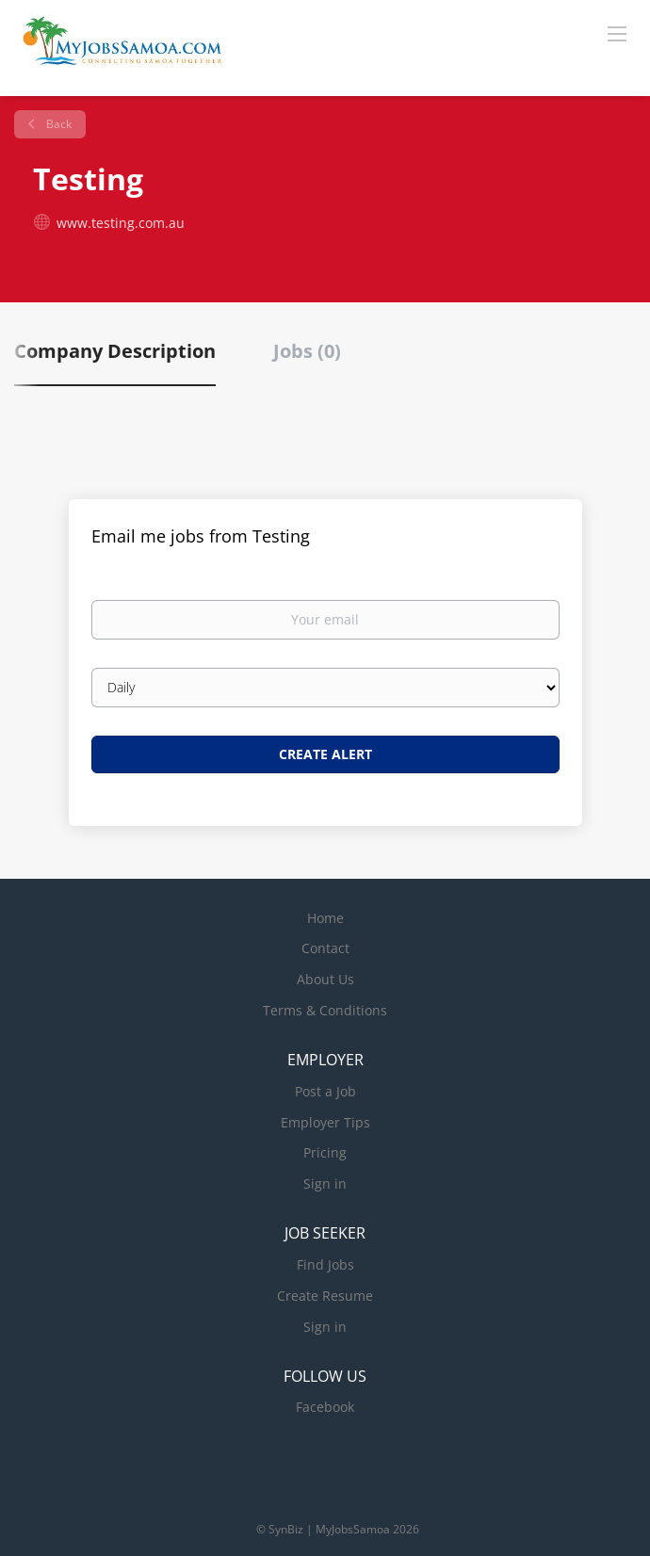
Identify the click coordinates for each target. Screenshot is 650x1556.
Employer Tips (325, 1122)
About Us (325, 979)
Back (57, 124)
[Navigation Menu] (617, 33)
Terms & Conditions (325, 1010)
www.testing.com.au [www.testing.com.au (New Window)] (121, 223)
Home (325, 918)
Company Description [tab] (115, 351)
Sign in (325, 1183)
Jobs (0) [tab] (307, 351)
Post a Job (325, 1091)
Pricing (325, 1152)
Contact (325, 948)
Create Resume (325, 1296)
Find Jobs (325, 1264)
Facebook (325, 1407)
